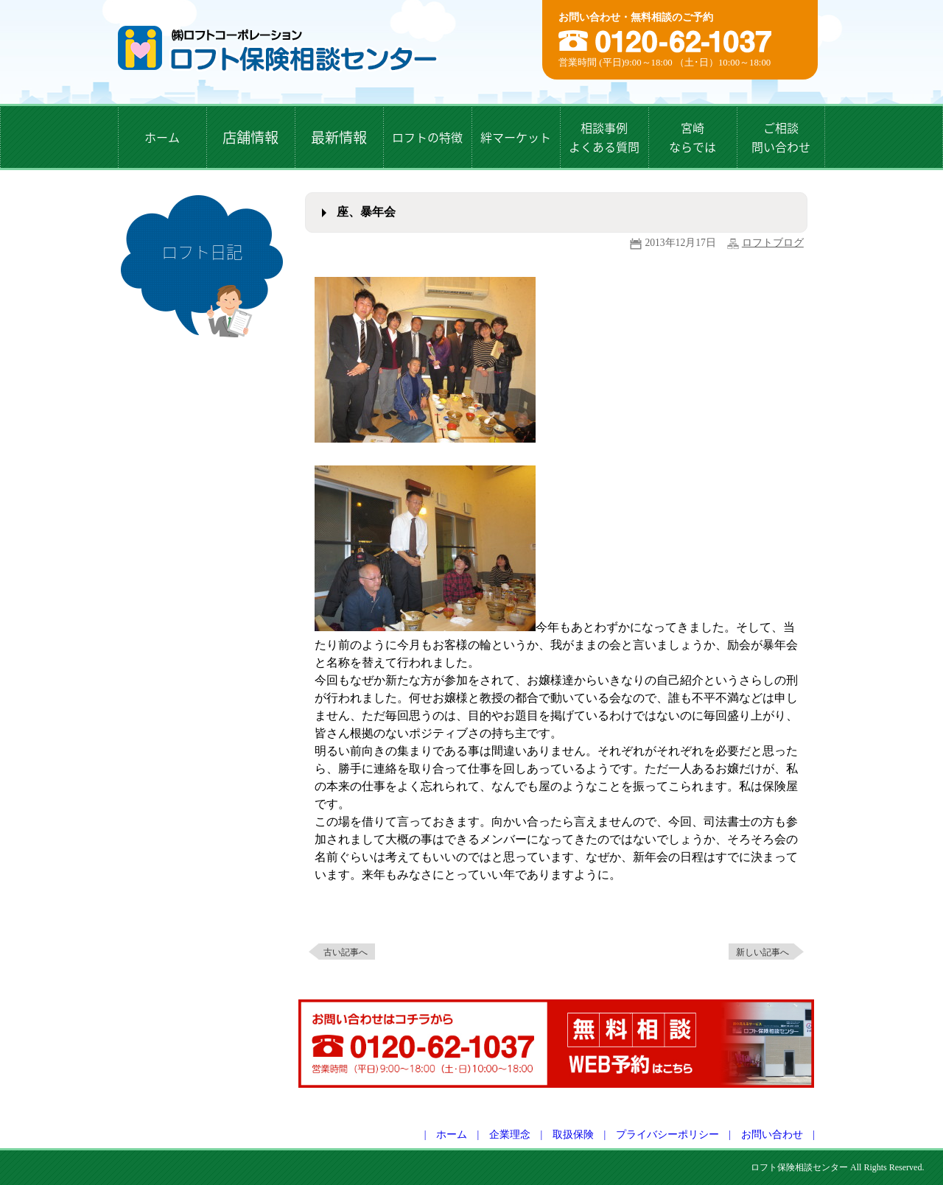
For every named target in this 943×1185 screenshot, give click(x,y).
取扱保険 (573, 1134)
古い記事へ (345, 952)
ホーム (451, 1134)
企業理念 (509, 1134)
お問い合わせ (772, 1134)
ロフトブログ (773, 242)
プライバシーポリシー (667, 1134)
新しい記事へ (762, 952)
